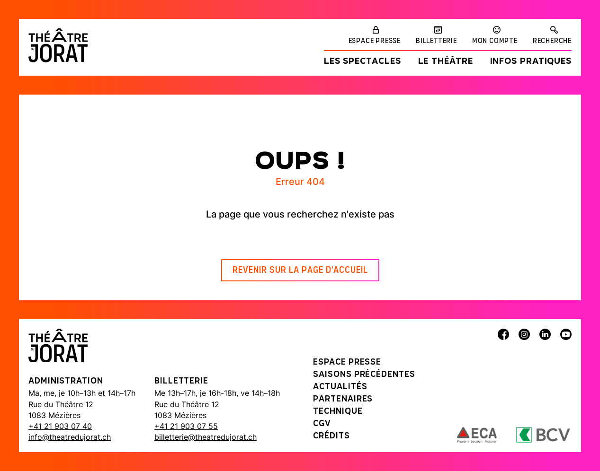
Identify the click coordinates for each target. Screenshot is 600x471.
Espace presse (375, 41)
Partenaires (343, 399)
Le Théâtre (445, 61)
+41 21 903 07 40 (60, 426)
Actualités (340, 387)
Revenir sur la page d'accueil (300, 270)
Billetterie (436, 41)
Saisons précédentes (364, 374)
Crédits (331, 436)
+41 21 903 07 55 (186, 426)
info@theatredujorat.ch (69, 437)
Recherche (552, 41)
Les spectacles (362, 61)
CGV (322, 423)
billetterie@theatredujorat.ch (205, 437)
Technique (337, 411)
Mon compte (495, 41)
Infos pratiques (531, 61)
